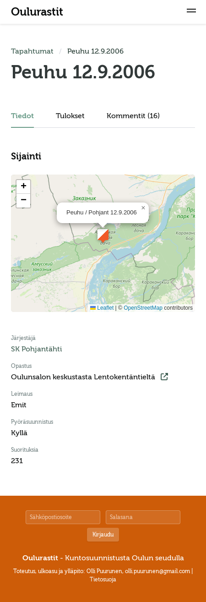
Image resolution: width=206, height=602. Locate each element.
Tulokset (70, 116)
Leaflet (102, 308)
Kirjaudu (103, 534)
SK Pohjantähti (36, 349)
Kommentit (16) (133, 116)
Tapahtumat (32, 51)
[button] (191, 12)
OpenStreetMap (143, 308)
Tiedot (22, 116)
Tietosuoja (103, 579)
